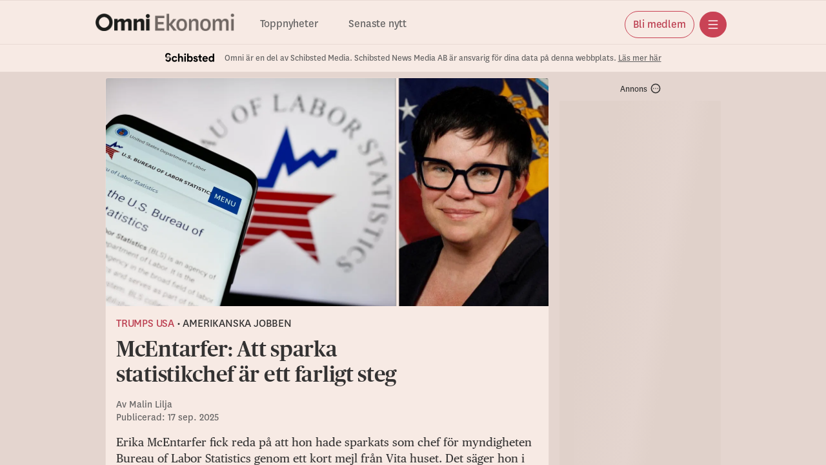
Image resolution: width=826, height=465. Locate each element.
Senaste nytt (377, 24)
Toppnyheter (289, 24)
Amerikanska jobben (237, 323)
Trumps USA (145, 323)
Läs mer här (639, 58)
